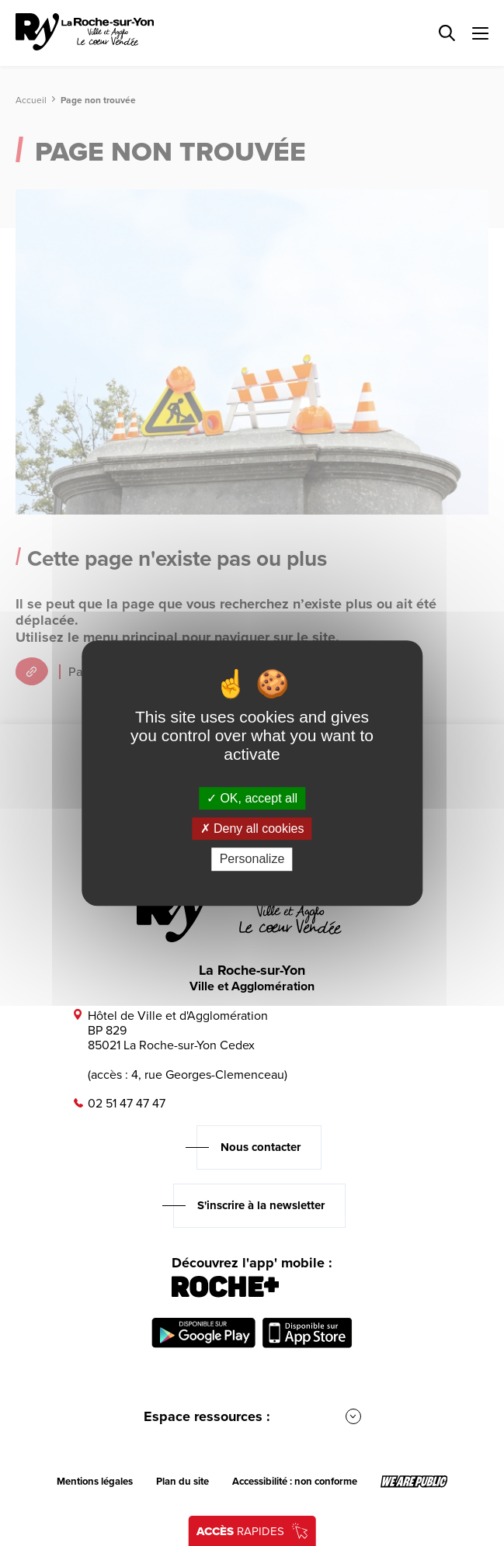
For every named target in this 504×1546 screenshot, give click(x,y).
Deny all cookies (252, 828)
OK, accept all (252, 798)
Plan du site (182, 1481)
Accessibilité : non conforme (294, 1481)
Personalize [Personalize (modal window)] (252, 859)
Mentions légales (95, 1481)
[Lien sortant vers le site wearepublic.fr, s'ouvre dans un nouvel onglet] (414, 1481)
